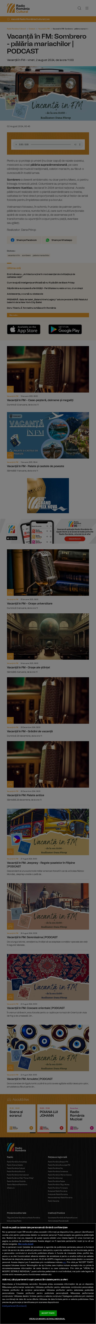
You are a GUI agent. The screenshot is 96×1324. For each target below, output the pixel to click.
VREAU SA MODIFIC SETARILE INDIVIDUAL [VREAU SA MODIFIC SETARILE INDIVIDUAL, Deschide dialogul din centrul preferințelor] (47, 1319)
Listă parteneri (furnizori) (14, 1306)
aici (64, 1262)
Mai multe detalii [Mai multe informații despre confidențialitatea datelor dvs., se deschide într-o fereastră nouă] (25, 1244)
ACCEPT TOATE (48, 1313)
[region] (48, 1273)
